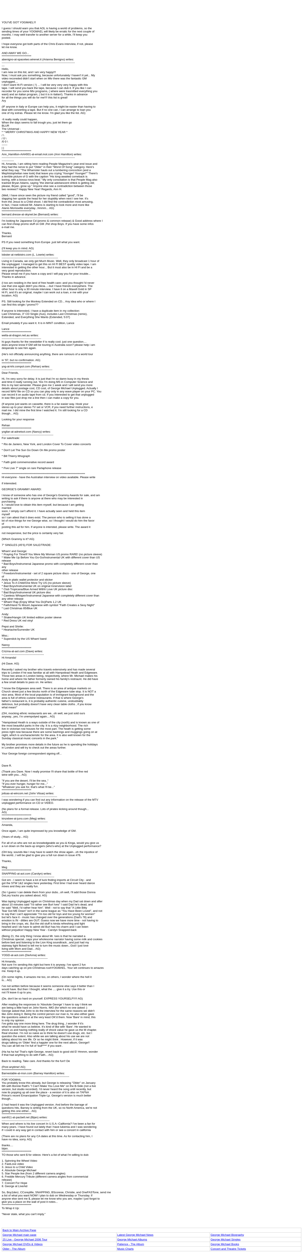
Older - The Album (14, 1248)
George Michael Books (225, 1244)
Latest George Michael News (135, 1234)
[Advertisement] (152, 11)
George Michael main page (19, 1234)
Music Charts (125, 1248)
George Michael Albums (132, 1239)
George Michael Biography (227, 1234)
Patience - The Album (130, 1244)
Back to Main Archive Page (19, 1230)
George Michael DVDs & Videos (23, 1244)
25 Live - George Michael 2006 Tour (25, 1239)
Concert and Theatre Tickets (228, 1248)
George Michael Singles (226, 1239)
